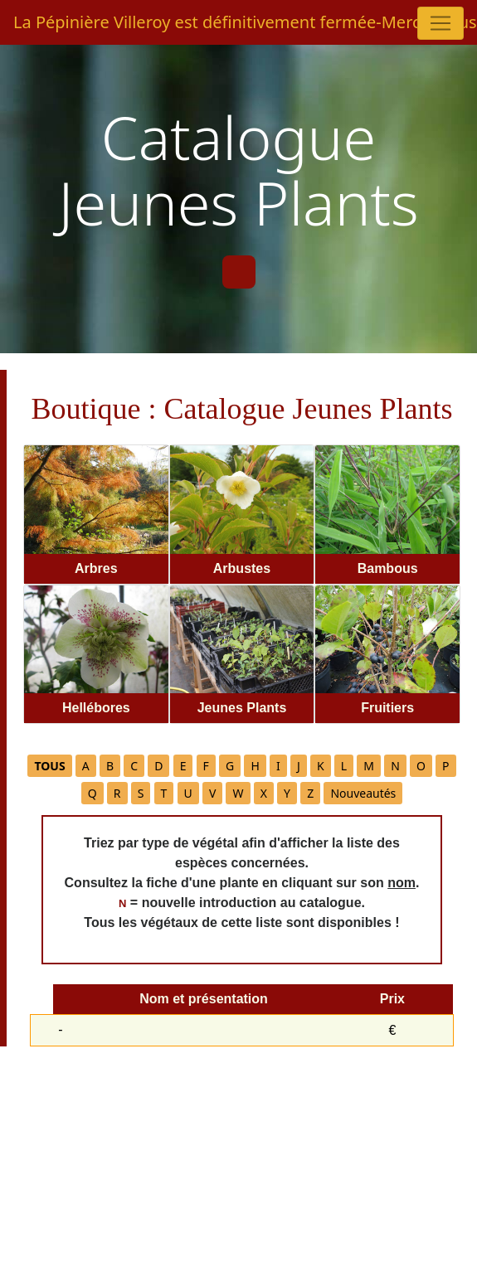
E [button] (183, 766)
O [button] (421, 766)
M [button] (368, 766)
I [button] (278, 766)
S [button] (141, 793)
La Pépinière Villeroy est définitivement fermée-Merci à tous (231, 22)
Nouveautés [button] (363, 793)
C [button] (134, 766)
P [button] (445, 766)
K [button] (320, 766)
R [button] (117, 793)
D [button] (158, 766)
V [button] (212, 793)
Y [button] (287, 793)
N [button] (395, 766)
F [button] (206, 766)
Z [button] (310, 793)
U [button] (188, 793)
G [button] (230, 766)
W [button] (237, 793)
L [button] (344, 766)
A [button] (86, 766)
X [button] (263, 793)
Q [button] (92, 793)
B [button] (110, 766)
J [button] (298, 766)
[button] (49, 766)
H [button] (255, 766)
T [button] (164, 793)
